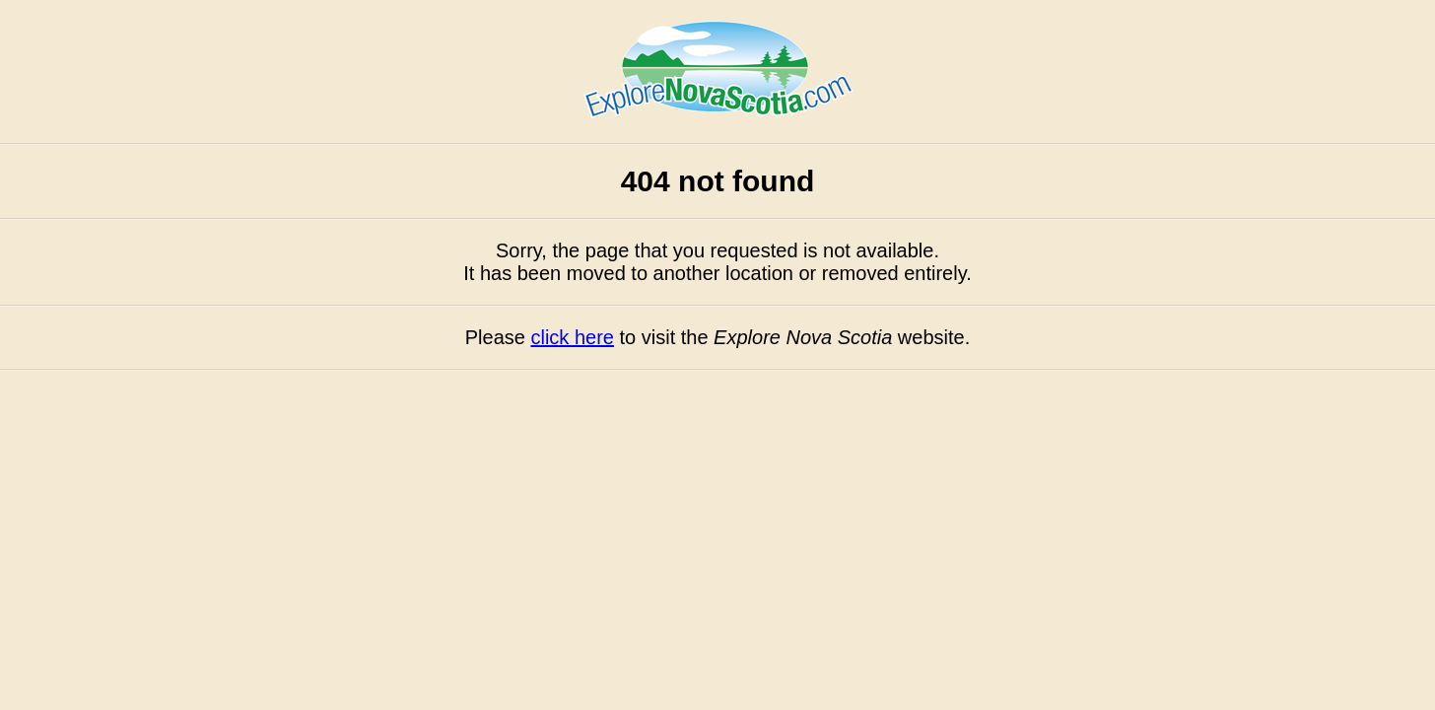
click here (571, 337)
